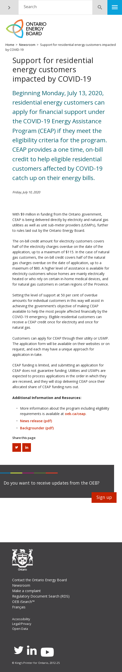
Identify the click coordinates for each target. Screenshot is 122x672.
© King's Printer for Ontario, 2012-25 (36, 663)
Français (18, 607)
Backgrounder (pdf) (37, 428)
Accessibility (21, 619)
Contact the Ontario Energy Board (39, 580)
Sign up (104, 497)
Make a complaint (26, 590)
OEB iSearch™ (23, 601)
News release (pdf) (36, 420)
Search (30, 6)
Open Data (20, 629)
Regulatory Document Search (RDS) (41, 596)
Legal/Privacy (21, 624)
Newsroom (27, 45)
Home (9, 45)
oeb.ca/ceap (75, 413)
